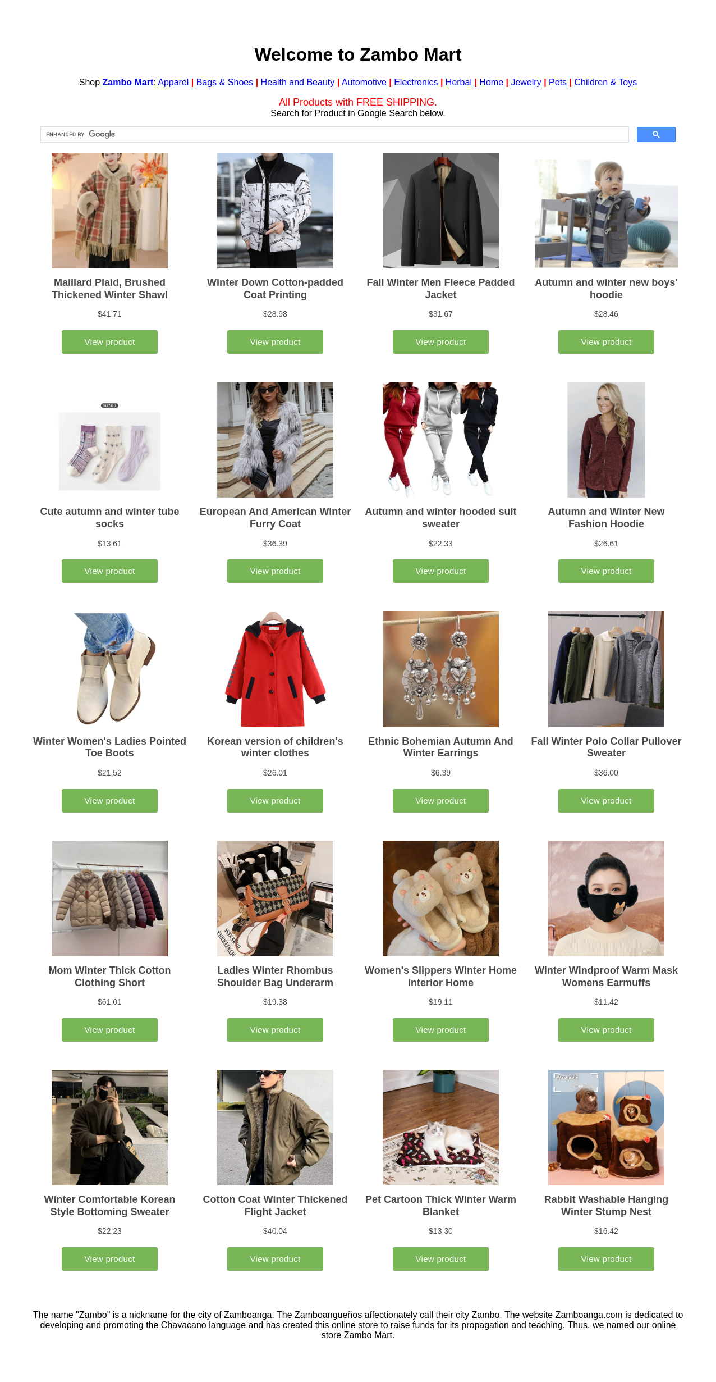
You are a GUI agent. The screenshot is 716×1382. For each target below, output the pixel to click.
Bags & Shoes (224, 82)
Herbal (459, 82)
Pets (558, 82)
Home (491, 82)
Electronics (416, 82)
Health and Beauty (298, 82)
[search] (333, 135)
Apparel (173, 82)
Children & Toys (605, 82)
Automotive (364, 82)
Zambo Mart (128, 82)
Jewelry (526, 82)
